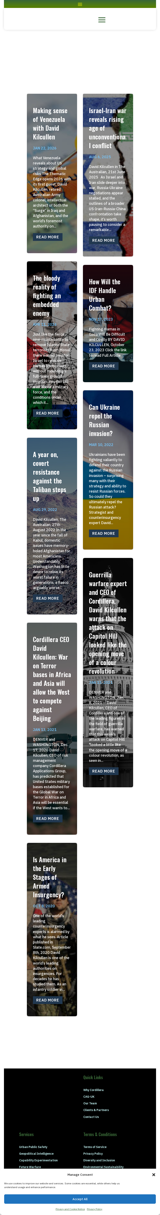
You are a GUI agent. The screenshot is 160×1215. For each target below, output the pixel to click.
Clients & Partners (96, 1110)
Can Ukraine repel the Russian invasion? (104, 420)
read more (47, 237)
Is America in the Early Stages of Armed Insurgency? (49, 877)
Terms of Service (94, 1147)
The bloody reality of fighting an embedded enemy (47, 295)
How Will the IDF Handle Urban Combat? (104, 294)
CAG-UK (88, 1097)
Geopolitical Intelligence (36, 1154)
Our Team (90, 1103)
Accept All (80, 1199)
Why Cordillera (93, 1090)
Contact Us (91, 1117)
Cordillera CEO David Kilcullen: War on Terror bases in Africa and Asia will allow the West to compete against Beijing (52, 679)
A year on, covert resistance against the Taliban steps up (49, 476)
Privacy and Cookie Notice (70, 1209)
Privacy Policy (94, 1209)
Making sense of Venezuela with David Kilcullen (50, 123)
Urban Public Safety (33, 1147)
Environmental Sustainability (103, 1167)
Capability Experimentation (38, 1160)
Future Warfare (30, 1167)
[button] (154, 1175)
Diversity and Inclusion (99, 1160)
